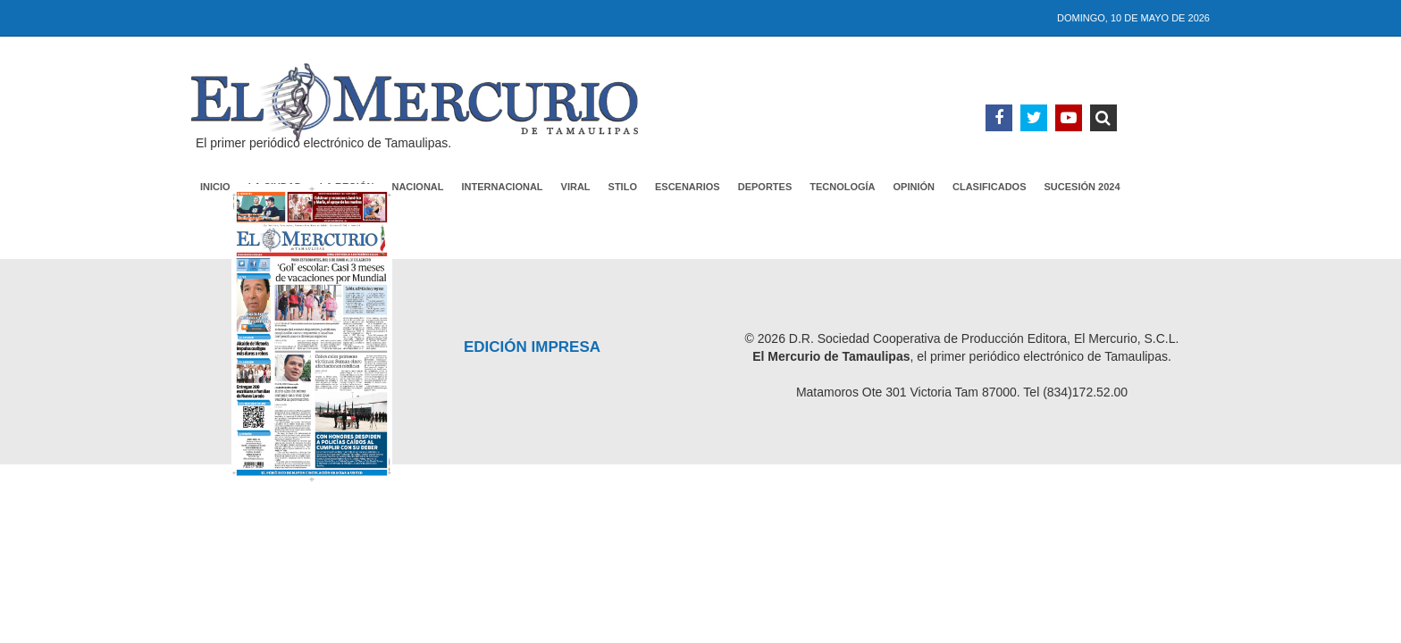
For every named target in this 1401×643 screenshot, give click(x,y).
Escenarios (687, 186)
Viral (576, 186)
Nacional (417, 186)
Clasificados (989, 186)
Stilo (622, 186)
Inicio (215, 186)
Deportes (765, 186)
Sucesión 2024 (1082, 186)
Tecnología (842, 186)
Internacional (502, 186)
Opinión (914, 186)
